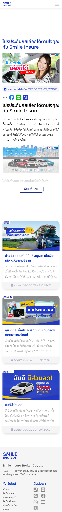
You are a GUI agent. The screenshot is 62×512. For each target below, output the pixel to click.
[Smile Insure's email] (43, 489)
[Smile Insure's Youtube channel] (43, 501)
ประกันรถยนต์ (8, 493)
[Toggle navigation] (56, 4)
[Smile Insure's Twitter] (36, 507)
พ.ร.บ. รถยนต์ (9, 497)
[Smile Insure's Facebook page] (43, 495)
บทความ (6, 509)
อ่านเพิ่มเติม (31, 189)
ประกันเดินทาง (9, 501)
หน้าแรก (6, 489)
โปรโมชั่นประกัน (9, 505)
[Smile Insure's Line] (36, 495)
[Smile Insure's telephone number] (36, 489)
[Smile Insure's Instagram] (36, 501)
